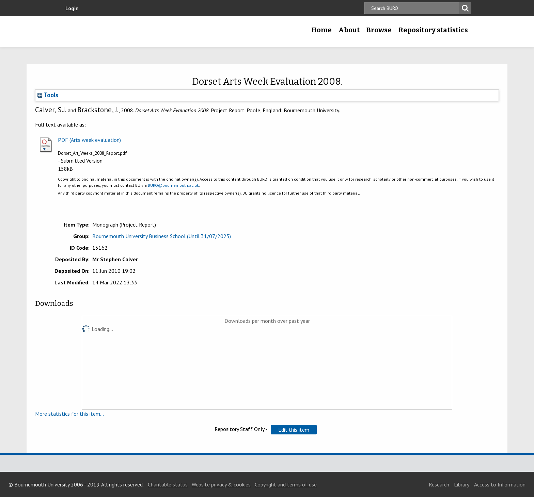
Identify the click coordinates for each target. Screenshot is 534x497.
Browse (379, 30)
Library (461, 484)
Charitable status (168, 484)
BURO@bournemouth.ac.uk (173, 185)
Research (439, 484)
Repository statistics (433, 30)
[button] (294, 429)
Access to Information (499, 484)
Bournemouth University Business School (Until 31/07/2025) (161, 236)
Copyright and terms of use (286, 484)
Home (321, 30)
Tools (47, 95)
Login (72, 8)
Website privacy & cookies (221, 484)
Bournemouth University (110, 31)
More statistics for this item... (69, 413)
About (349, 30)
